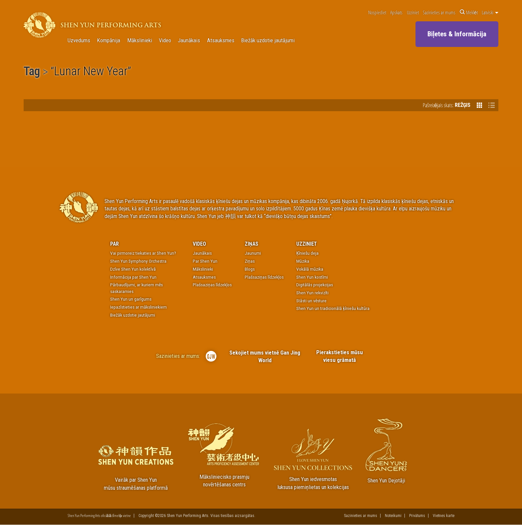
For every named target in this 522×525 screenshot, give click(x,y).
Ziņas (251, 244)
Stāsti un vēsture (311, 300)
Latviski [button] (490, 12)
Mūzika (302, 261)
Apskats (396, 12)
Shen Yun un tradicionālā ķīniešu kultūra (333, 308)
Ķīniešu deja (307, 253)
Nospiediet (377, 12)
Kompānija (108, 40)
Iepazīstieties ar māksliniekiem (138, 307)
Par (114, 244)
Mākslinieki (139, 40)
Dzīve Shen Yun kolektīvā (133, 269)
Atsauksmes (220, 40)
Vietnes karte (443, 516)
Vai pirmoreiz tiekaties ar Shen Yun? (143, 253)
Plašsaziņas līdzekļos (212, 284)
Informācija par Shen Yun (133, 277)
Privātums (417, 516)
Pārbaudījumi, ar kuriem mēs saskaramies (136, 288)
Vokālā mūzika (309, 269)
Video (165, 40)
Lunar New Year (91, 72)
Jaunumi (253, 253)
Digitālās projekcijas (314, 284)
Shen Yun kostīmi (312, 277)
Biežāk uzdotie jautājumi (268, 40)
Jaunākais (189, 40)
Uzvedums (79, 40)
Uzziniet (413, 12)
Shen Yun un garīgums (130, 299)
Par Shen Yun (205, 261)
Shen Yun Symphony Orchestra (138, 261)
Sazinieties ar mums (439, 12)
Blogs (250, 269)
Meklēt (469, 12)
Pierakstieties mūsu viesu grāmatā (339, 356)
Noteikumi (393, 516)
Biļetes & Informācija (456, 34)
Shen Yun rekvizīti (312, 292)
